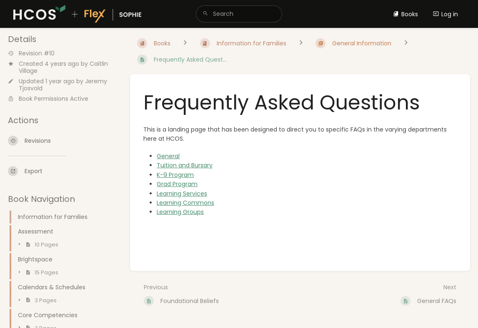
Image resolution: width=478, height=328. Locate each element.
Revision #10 (31, 53)
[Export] (62, 171)
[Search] (205, 14)
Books (405, 14)
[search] (239, 13)
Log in (445, 14)
